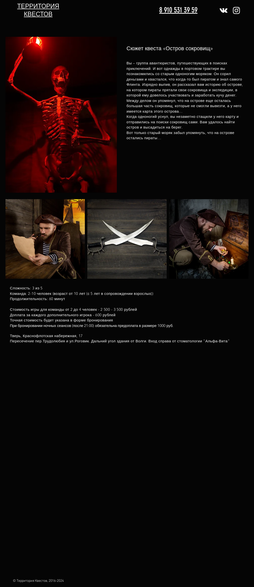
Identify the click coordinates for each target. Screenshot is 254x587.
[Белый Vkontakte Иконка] (223, 10)
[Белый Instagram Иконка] (236, 10)
